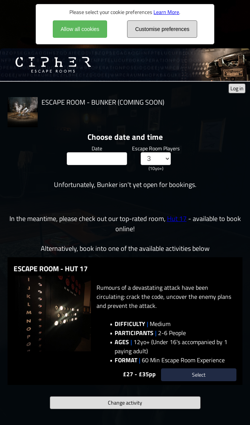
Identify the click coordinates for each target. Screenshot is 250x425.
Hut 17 (177, 218)
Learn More (166, 12)
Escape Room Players (156, 148)
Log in (237, 88)
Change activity (125, 402)
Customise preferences (162, 29)
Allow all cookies (80, 29)
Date (97, 148)
